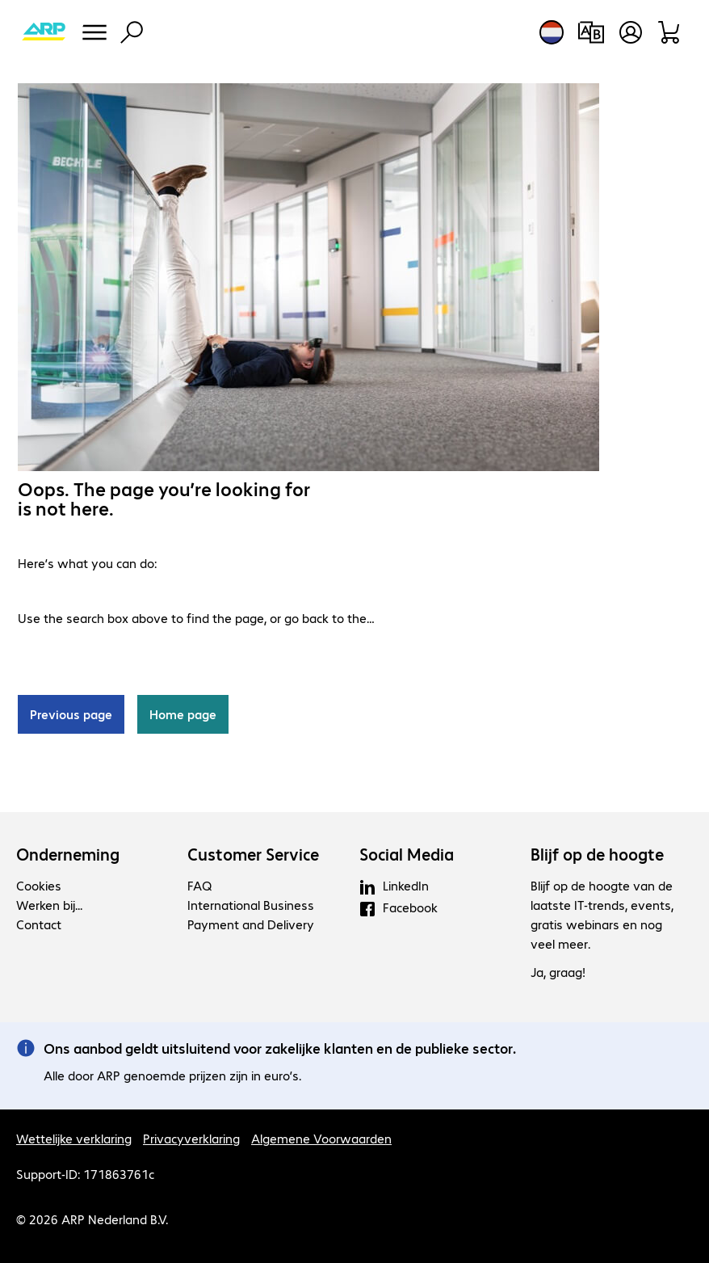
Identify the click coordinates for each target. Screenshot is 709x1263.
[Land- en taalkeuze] (551, 32)
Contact (38, 924)
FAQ (199, 885)
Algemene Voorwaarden (321, 1138)
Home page (182, 713)
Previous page (71, 713)
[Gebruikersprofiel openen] (631, 32)
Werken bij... (49, 904)
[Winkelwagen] (670, 32)
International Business (250, 904)
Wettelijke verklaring (74, 1138)
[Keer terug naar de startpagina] (43, 32)
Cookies (38, 885)
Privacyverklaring (191, 1138)
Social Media (406, 854)
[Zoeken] (132, 32)
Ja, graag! (558, 971)
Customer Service (253, 854)
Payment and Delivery (250, 924)
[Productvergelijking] (591, 32)
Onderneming (68, 854)
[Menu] (94, 32)
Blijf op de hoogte (597, 854)
